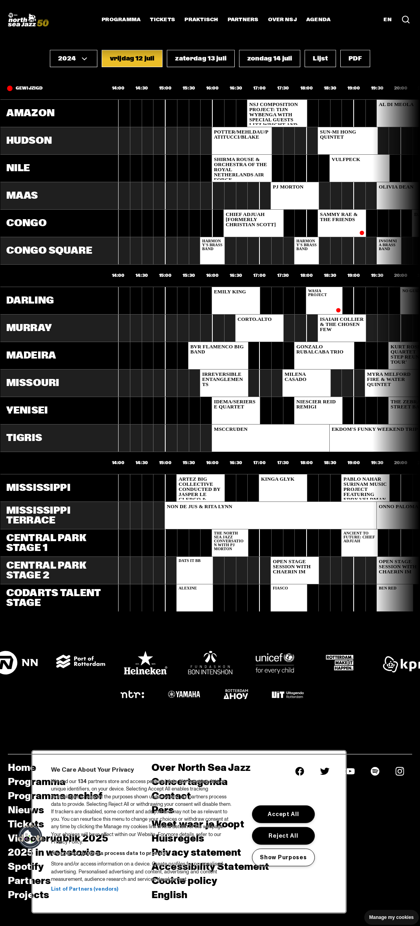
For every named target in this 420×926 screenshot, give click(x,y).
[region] (189, 831)
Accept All (283, 814)
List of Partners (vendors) (84, 889)
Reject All (283, 836)
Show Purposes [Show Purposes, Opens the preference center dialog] (283, 857)
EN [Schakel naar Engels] (387, 19)
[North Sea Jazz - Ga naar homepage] (28, 19)
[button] (73, 58)
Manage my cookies (391, 917)
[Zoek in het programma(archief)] (406, 19)
